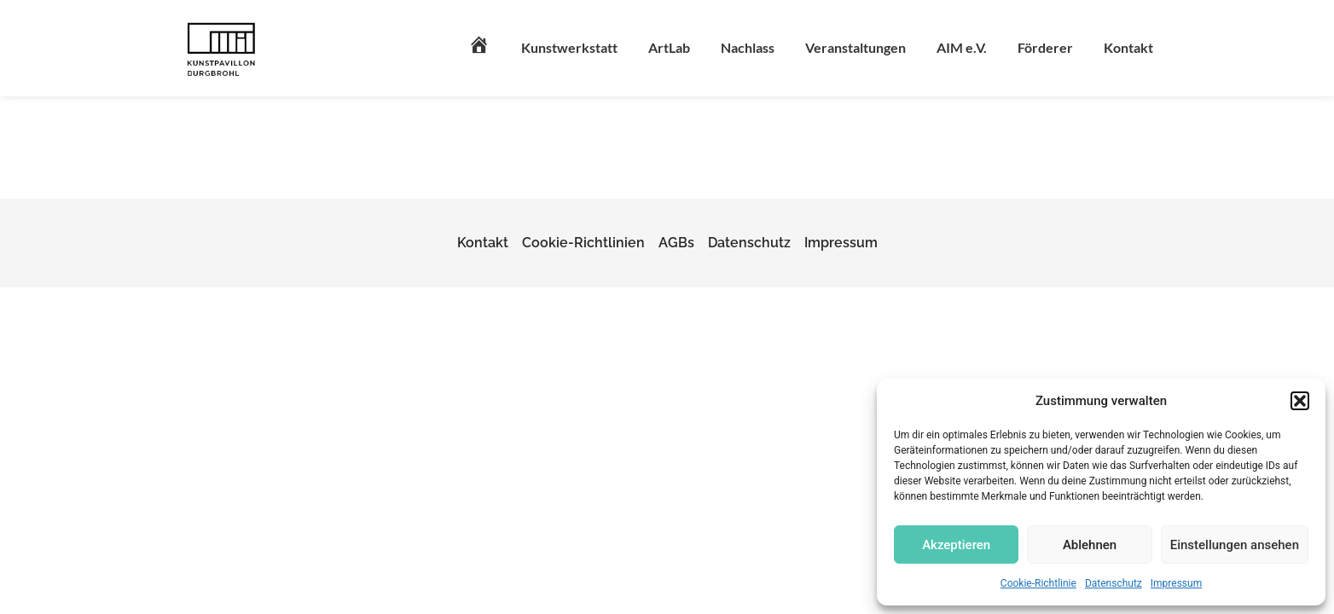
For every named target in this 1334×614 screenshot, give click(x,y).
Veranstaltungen (855, 47)
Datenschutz (1113, 583)
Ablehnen (1089, 545)
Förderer (1045, 47)
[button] (1299, 400)
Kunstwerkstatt (569, 47)
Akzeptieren (956, 545)
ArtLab (669, 47)
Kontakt (1128, 47)
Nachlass (747, 47)
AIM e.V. (962, 47)
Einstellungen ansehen (1234, 545)
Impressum (1176, 583)
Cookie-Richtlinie (1038, 583)
